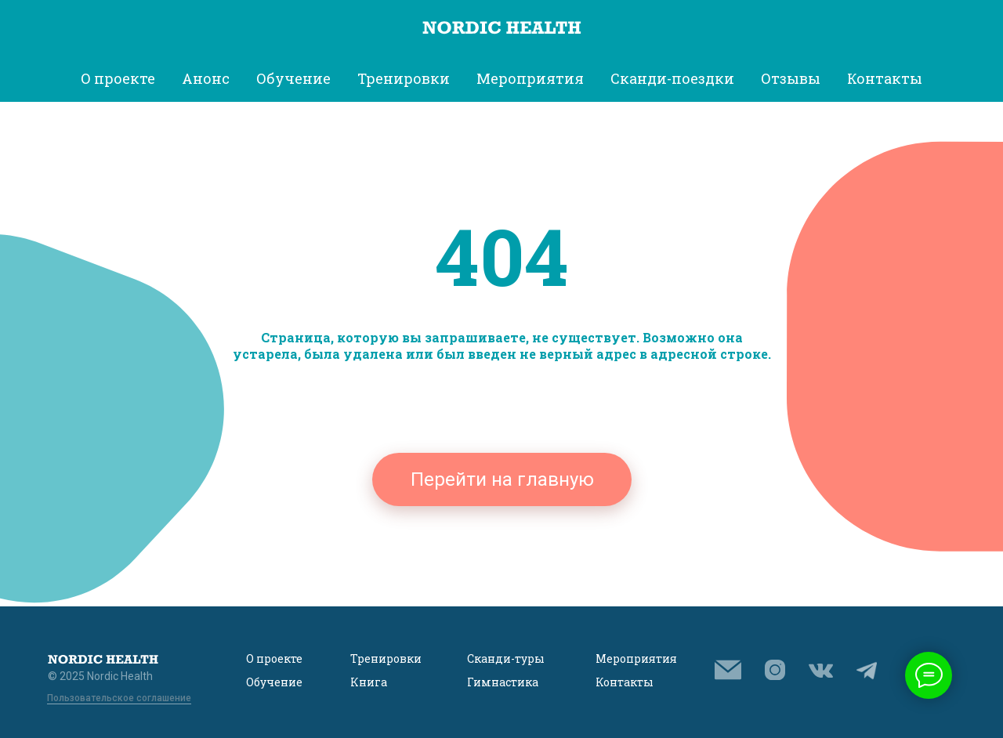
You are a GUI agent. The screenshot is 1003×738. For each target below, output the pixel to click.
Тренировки (386, 658)
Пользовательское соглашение (119, 698)
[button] (728, 670)
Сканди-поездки (672, 78)
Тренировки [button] (403, 78)
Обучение (274, 682)
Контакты (884, 78)
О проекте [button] (118, 78)
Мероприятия (636, 658)
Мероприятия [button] (530, 78)
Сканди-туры (506, 658)
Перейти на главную (502, 479)
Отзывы (790, 78)
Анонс (206, 78)
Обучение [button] (293, 78)
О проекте (274, 658)
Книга (368, 682)
